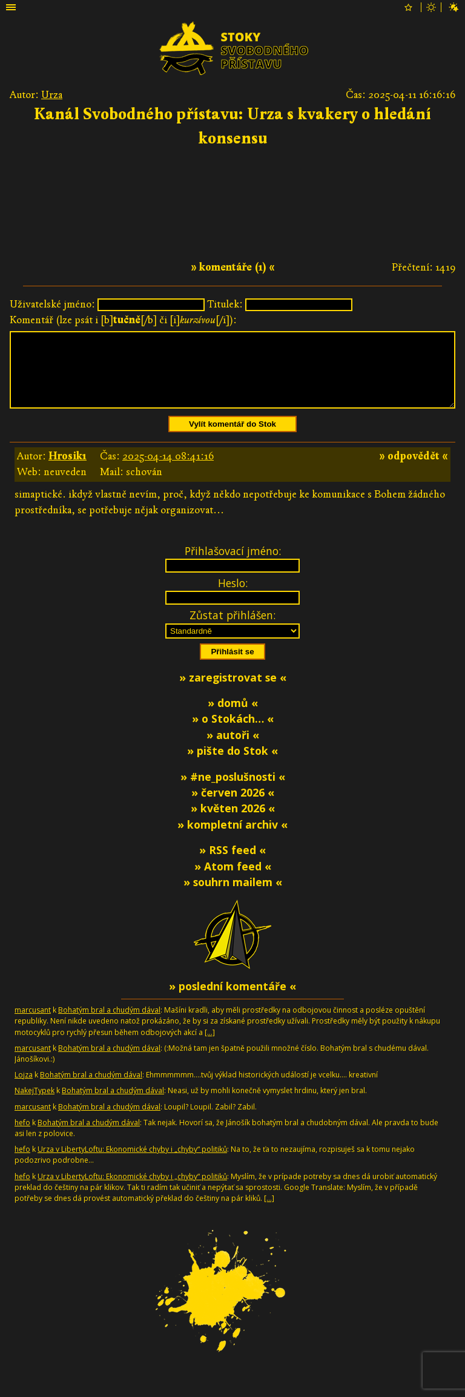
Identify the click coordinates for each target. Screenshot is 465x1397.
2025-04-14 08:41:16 (168, 470)
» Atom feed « (232, 880)
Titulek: (225, 304)
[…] (210, 1047)
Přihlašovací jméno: (233, 565)
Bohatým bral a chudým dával (109, 1024)
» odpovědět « (413, 470)
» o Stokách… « (233, 733)
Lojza (24, 1089)
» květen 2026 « (233, 822)
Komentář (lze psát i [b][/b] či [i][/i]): (123, 320)
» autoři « (232, 749)
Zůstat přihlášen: (232, 629)
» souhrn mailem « (232, 896)
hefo (22, 1137)
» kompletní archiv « (232, 839)
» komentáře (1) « (233, 267)
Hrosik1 (67, 470)
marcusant (33, 1024)
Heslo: (233, 597)
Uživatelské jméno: (52, 304)
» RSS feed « (232, 864)
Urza (51, 94)
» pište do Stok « (232, 765)
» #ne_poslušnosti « (232, 791)
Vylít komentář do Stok (232, 438)
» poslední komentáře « (232, 1000)
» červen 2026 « (232, 807)
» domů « (233, 717)
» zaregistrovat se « (232, 692)
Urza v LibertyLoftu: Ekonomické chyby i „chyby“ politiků (132, 1164)
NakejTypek (34, 1105)
